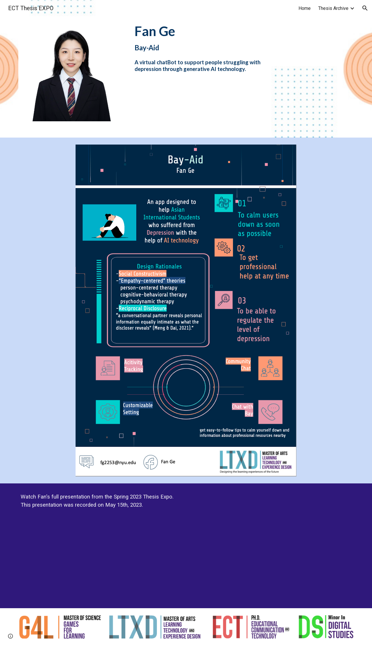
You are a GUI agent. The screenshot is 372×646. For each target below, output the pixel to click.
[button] (365, 8)
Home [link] (304, 8)
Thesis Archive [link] (333, 8)
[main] (200, 47)
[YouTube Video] (272, 545)
